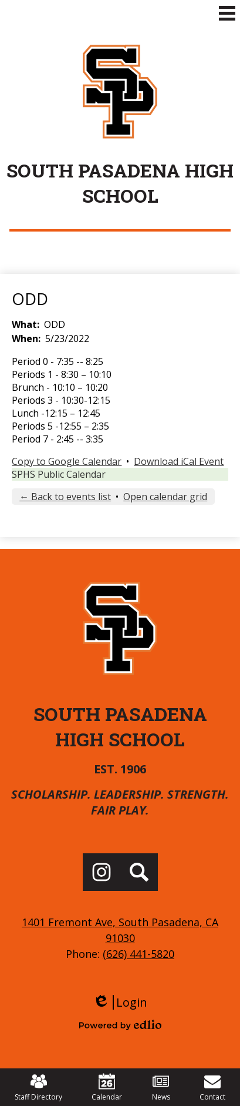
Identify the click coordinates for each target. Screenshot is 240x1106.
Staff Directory (38, 1087)
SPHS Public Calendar (59, 474)
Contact (212, 1087)
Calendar (107, 1087)
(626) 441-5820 (138, 954)
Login (120, 1002)
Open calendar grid (165, 496)
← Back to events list (65, 496)
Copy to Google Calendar (66, 461)
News (161, 1087)
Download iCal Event (179, 461)
